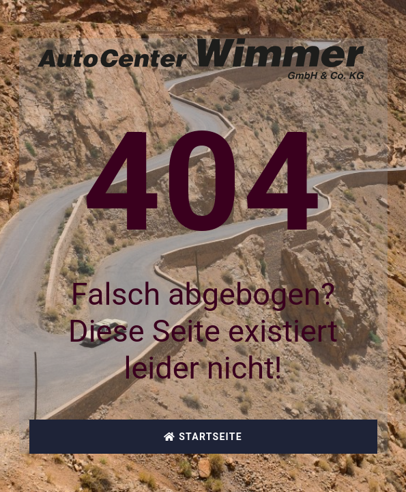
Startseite (203, 436)
